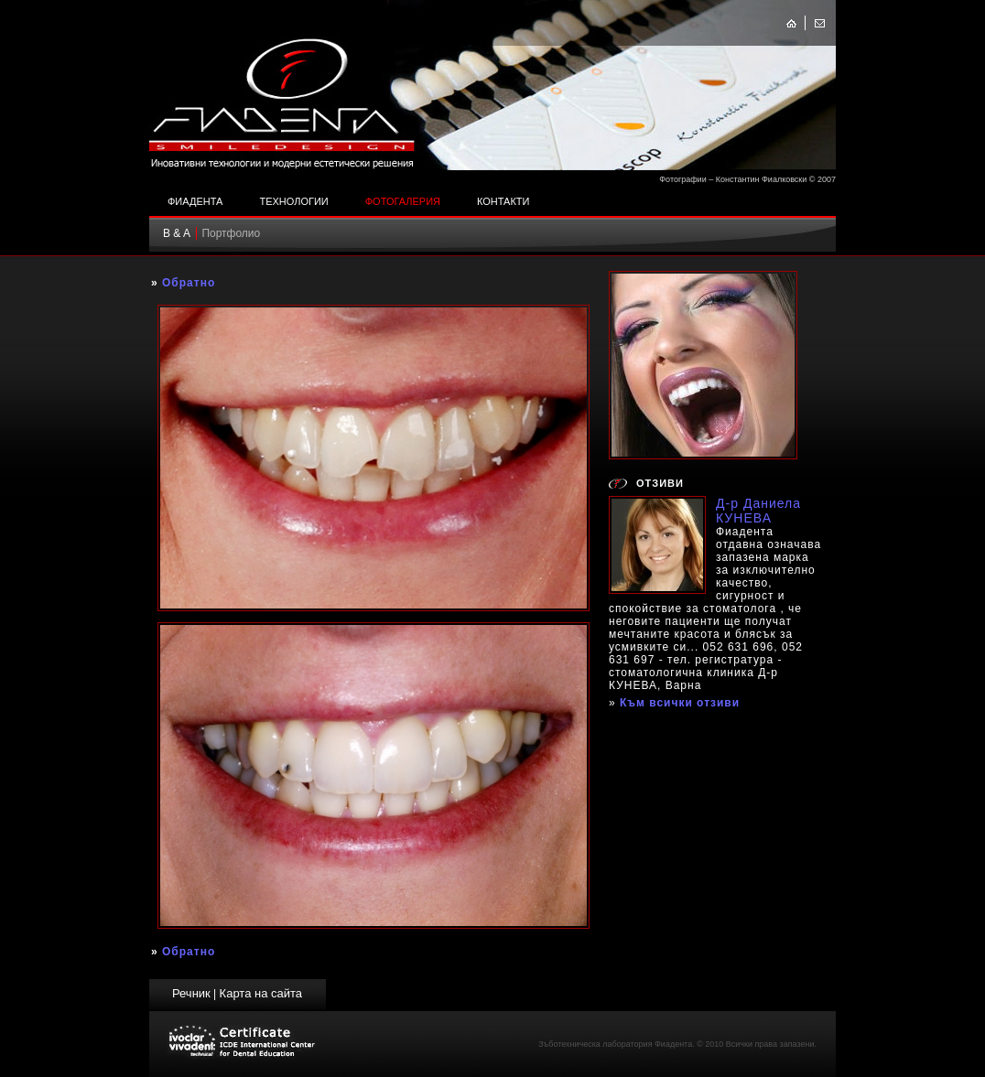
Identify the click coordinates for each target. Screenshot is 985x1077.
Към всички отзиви (680, 702)
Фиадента (195, 201)
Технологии (293, 201)
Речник (191, 993)
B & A (176, 233)
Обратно (188, 282)
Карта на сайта (261, 993)
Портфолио (230, 233)
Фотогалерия (402, 201)
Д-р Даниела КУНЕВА (758, 510)
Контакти (503, 201)
